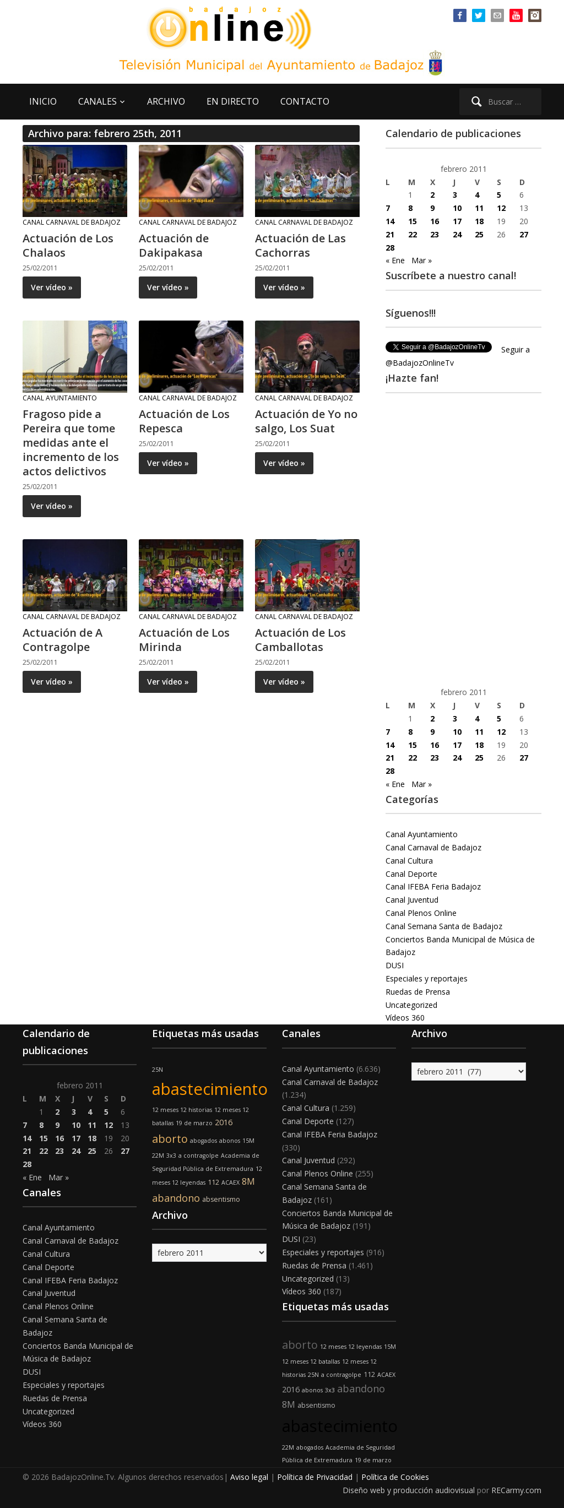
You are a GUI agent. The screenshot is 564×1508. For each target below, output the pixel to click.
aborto (170, 1138)
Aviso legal (249, 1477)
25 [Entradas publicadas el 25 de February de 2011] (479, 234)
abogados (203, 1140)
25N (157, 1069)
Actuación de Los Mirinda (184, 639)
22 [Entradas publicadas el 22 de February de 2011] (412, 234)
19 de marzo (194, 1123)
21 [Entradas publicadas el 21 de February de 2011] (390, 234)
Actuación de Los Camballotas (300, 639)
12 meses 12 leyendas (351, 1346)
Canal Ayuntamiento (60, 398)
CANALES (97, 101)
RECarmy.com (516, 1490)
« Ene (395, 260)
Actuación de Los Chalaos (68, 245)
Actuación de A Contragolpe (62, 639)
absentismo (221, 1199)
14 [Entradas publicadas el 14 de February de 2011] (390, 221)
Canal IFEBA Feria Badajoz (433, 886)
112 (213, 1182)
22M (158, 1155)
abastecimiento (210, 1089)
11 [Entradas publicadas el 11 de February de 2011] (479, 208)
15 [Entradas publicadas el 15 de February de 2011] (412, 221)
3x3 (171, 1155)
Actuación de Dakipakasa (174, 245)
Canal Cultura (409, 860)
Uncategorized (411, 1005)
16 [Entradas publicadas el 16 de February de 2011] (434, 221)
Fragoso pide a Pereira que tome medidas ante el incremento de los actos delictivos (71, 442)
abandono (176, 1198)
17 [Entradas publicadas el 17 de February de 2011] (457, 221)
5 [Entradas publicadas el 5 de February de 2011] (499, 194)
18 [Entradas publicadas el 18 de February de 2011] (479, 221)
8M (248, 1181)
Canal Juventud (412, 899)
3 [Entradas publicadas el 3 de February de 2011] (455, 194)
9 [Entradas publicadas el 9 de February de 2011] (432, 208)
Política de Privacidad (314, 1477)
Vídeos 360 (405, 1017)
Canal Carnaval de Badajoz (72, 222)
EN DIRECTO (233, 101)
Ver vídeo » (52, 287)
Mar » (421, 260)
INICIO (43, 101)
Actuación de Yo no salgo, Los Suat (306, 421)
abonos (229, 1140)
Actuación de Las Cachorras (300, 245)
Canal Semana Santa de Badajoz (444, 926)
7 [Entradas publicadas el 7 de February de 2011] (388, 208)
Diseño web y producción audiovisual (409, 1490)
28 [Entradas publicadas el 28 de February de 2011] (390, 247)
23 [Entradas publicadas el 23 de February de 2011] (434, 234)
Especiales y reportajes (427, 978)
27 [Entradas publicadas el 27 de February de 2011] (523, 234)
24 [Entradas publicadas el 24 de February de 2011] (457, 234)
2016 (223, 1122)
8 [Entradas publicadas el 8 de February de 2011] (410, 208)
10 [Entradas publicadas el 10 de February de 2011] (457, 208)
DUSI (395, 965)
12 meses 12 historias (182, 1110)
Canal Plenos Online (421, 913)
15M (248, 1140)
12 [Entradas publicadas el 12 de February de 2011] (501, 208)
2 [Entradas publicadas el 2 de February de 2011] (432, 194)
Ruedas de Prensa (418, 991)
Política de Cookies (395, 1477)
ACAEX (230, 1182)
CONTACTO (304, 101)
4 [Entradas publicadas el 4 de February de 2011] (477, 194)
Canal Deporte (411, 874)
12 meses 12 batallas (311, 1361)
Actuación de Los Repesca (184, 421)
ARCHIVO (166, 101)
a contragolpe (198, 1155)
